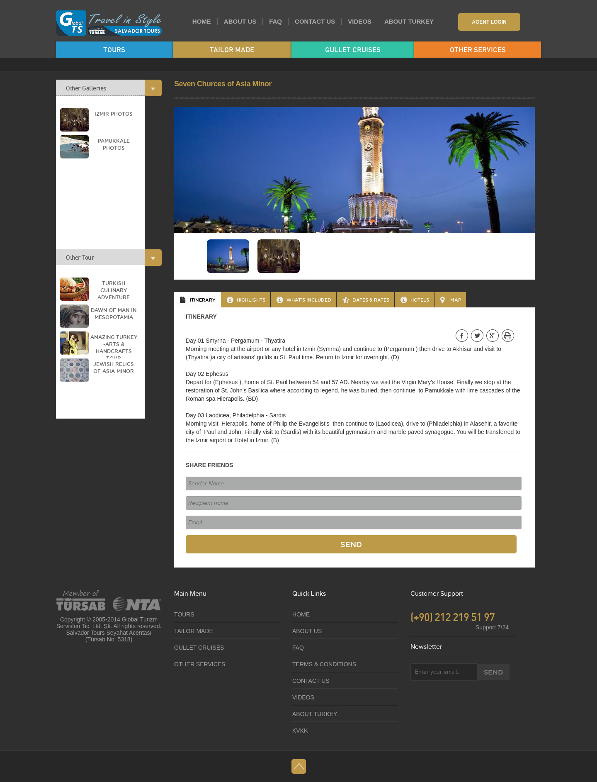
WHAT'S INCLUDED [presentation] (308, 300)
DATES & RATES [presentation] (370, 300)
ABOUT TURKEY (409, 21)
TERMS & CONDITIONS (324, 664)
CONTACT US (315, 21)
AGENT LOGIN (489, 22)
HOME (201, 21)
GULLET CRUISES (353, 49)
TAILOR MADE (232, 49)
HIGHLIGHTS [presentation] (251, 300)
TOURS (114, 49)
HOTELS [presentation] (419, 300)
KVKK (300, 730)
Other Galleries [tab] (105, 88)
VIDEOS (359, 21)
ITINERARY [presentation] (203, 300)
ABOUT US (240, 21)
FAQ (275, 21)
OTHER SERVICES (478, 49)
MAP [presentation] (455, 300)
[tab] (197, 299)
